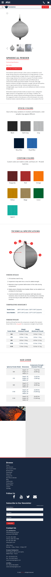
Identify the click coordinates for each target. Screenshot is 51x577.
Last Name (8, 517)
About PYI (8, 474)
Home (7, 465)
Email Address (10, 507)
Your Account (9, 467)
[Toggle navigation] (3, 7)
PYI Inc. (22, 572)
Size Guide (9, 65)
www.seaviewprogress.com (13, 560)
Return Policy (9, 485)
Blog (7, 479)
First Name (8, 512)
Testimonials (9, 481)
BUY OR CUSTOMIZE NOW (14, 68)
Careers (8, 486)
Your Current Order (11, 468)
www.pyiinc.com (10, 542)
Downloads (9, 472)
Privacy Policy (9, 483)
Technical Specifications (12, 62)
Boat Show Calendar (11, 477)
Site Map (8, 488)
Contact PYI (9, 476)
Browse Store (9, 470)
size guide (18, 324)
